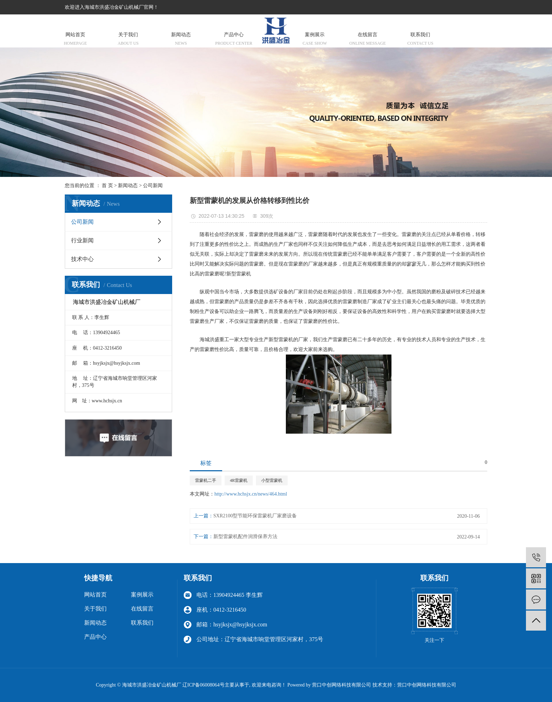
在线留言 (367, 39)
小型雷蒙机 (271, 480)
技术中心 (82, 259)
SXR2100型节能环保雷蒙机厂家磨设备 (255, 515)
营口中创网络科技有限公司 (426, 685)
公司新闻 (153, 185)
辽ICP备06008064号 (203, 685)
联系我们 (420, 39)
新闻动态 (181, 39)
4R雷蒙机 (238, 480)
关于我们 (128, 39)
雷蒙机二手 (205, 480)
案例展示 (314, 39)
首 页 (107, 185)
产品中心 (233, 39)
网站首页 (75, 39)
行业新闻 (82, 240)
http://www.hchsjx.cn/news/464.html (250, 494)
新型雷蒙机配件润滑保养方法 (245, 536)
